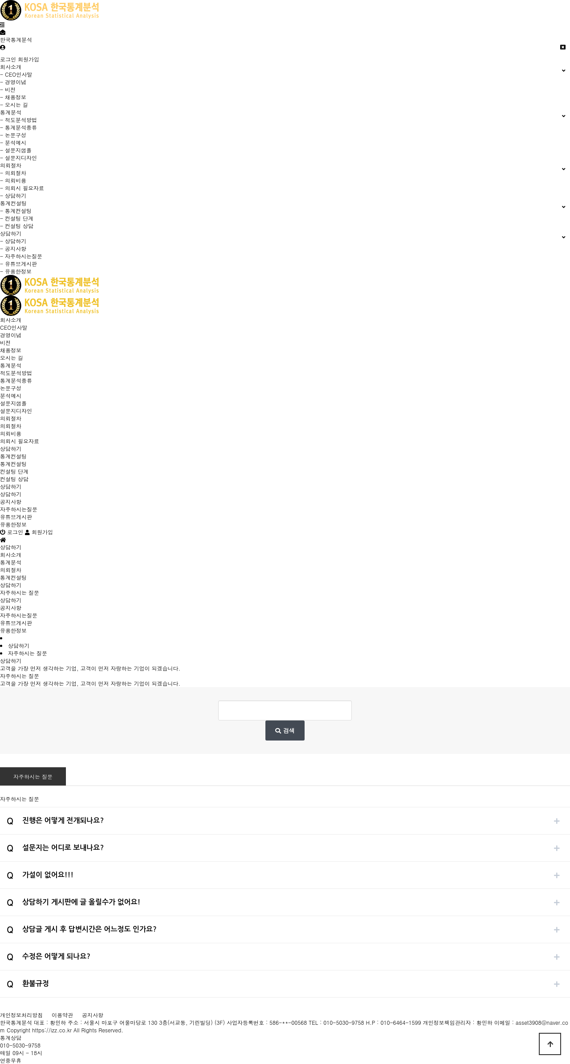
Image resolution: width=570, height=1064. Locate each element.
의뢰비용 (10, 433)
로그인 (8, 59)
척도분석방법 (16, 372)
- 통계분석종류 (18, 127)
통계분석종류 (16, 380)
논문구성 (10, 388)
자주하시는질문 (18, 509)
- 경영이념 (13, 82)
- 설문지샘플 (16, 150)
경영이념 (10, 335)
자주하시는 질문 (33, 776)
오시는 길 (11, 357)
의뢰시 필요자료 (19, 441)
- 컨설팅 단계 (16, 218)
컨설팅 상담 (14, 479)
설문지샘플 (13, 403)
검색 (284, 730)
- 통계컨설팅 (16, 210)
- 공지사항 (13, 248)
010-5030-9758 (20, 1045)
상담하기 (10, 448)
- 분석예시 (13, 142)
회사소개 (10, 319)
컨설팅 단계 (14, 471)
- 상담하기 (13, 195)
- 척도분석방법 (18, 119)
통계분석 (10, 365)
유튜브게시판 (16, 516)
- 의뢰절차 (13, 172)
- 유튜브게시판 (18, 263)
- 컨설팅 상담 (16, 225)
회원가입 (28, 59)
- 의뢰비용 (13, 180)
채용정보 (10, 350)
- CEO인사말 (16, 74)
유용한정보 (13, 524)
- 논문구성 (13, 135)
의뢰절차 (10, 418)
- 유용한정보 (16, 271)
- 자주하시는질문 (21, 256)
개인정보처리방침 (21, 1015)
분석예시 (10, 395)
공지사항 (10, 501)
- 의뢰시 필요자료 (22, 188)
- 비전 (8, 89)
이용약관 (62, 1015)
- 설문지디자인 (18, 157)
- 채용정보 (13, 97)
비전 (5, 342)
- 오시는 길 (14, 104)
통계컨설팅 (13, 456)
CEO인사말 (13, 327)
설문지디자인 (16, 410)
